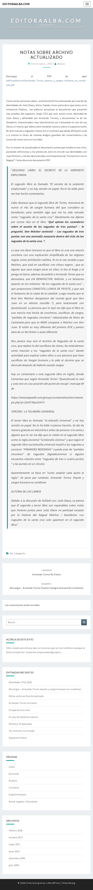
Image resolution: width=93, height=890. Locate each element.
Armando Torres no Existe (23, 703)
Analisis (13, 780)
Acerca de (14, 773)
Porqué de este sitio (19, 710)
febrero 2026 (15, 830)
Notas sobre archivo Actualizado (26, 696)
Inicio (12, 766)
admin (61, 63)
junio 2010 (14, 851)
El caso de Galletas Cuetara (23, 717)
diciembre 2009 (17, 858)
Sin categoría (17, 553)
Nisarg (71, 883)
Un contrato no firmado (22, 730)
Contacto (14, 787)
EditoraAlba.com (16, 4)
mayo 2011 (14, 844)
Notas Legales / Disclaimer (23, 801)
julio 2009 (14, 865)
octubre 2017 (16, 837)
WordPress (54, 883)
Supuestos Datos (18, 737)
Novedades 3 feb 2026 (20, 682)
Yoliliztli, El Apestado (20, 723)
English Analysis (17, 794)
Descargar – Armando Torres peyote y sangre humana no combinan (45, 689)
